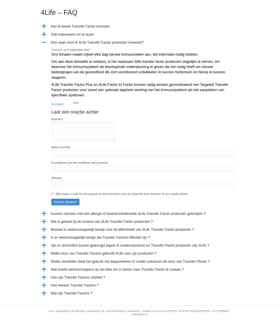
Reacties (57, 119)
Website (56, 178)
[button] (139, 26)
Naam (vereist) (60, 147)
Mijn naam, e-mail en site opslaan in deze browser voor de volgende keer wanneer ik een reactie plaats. (122, 193)
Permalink (65, 103)
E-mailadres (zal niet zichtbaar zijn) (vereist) (79, 162)
